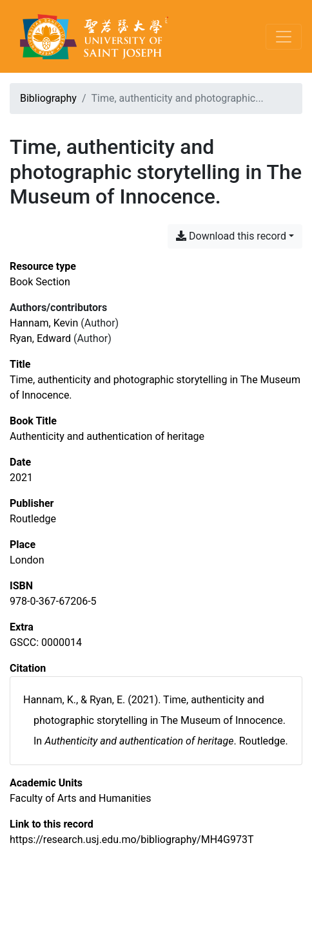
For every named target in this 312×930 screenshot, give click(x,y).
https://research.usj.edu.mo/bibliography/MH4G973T (132, 839)
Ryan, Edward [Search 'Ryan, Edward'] (40, 338)
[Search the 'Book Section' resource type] (40, 282)
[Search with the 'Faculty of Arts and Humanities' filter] (80, 798)
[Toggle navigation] (284, 37)
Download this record (231, 236)
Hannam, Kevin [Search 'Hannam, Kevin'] (44, 323)
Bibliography (48, 98)
